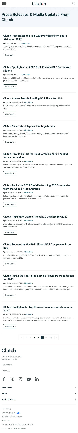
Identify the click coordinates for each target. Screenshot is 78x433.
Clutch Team (26, 43)
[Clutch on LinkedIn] (37, 378)
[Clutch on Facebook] (4, 378)
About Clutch (7, 387)
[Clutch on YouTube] (28, 378)
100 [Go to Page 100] (50, 336)
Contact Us (6, 370)
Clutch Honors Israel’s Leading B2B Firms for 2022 (33, 98)
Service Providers (8, 398)
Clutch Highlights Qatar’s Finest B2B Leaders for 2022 (35, 216)
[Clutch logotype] (9, 349)
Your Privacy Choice (8, 412)
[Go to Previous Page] (22, 336)
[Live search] (73, 3)
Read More (10, 55)
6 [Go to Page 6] (38, 336)
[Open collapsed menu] (4, 3)
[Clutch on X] (12, 378)
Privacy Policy (6, 408)
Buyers (4, 393)
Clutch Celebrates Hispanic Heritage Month (29, 126)
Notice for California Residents (12, 416)
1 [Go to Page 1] (26, 336)
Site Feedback (7, 364)
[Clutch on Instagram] (20, 378)
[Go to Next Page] (56, 336)
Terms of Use (6, 420)
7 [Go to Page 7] (42, 336)
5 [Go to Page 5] (34, 336)
